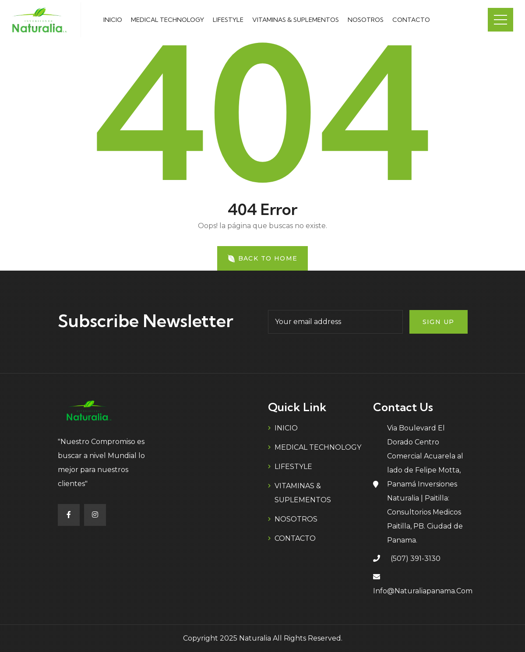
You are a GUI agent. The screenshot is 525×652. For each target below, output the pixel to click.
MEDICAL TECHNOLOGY (167, 20)
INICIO (112, 20)
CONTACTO (411, 20)
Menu (500, 19)
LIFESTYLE (228, 20)
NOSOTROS (366, 20)
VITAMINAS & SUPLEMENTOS (295, 20)
